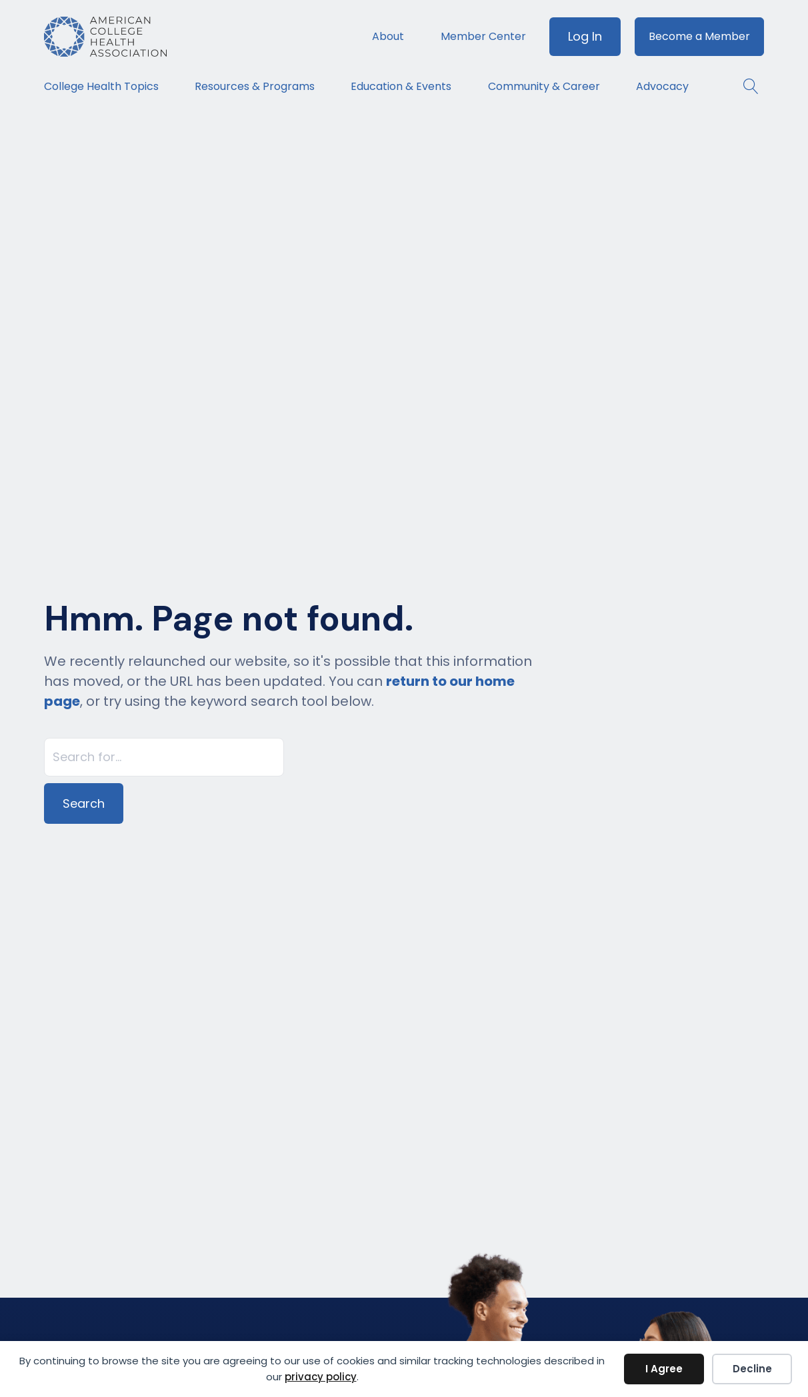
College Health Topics (101, 86)
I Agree (664, 1369)
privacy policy (321, 1377)
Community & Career (544, 86)
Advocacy (662, 86)
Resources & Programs (255, 86)
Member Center (483, 36)
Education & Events (401, 86)
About (388, 36)
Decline (752, 1369)
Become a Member (699, 36)
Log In (585, 36)
